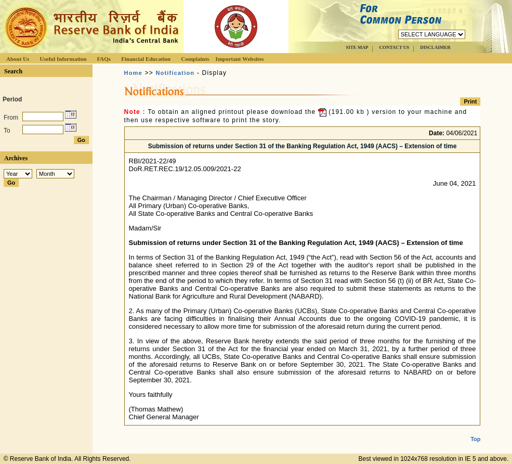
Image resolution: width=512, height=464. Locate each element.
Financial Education (145, 59)
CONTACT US (394, 47)
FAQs (104, 59)
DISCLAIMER (435, 47)
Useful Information (63, 59)
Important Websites (240, 59)
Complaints (195, 59)
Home (133, 73)
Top (475, 431)
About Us (17, 59)
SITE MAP (357, 47)
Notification (174, 73)
